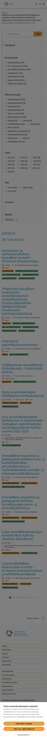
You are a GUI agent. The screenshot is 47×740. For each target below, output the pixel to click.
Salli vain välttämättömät (24, 729)
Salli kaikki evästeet (24, 723)
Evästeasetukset (23, 735)
